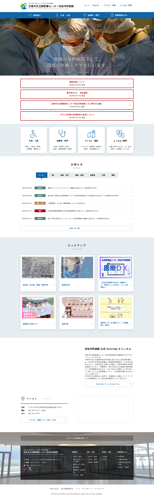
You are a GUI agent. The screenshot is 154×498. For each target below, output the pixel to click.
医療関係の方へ (122, 452)
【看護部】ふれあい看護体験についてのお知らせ (67, 203)
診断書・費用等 (93, 462)
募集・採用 (79, 175)
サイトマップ (99, 489)
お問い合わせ (54, 489)
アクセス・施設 (110, 5)
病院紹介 (75, 452)
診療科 (105, 456)
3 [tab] (80, 72)
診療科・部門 (106, 452)
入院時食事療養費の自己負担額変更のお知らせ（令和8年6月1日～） (74, 211)
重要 (113, 175)
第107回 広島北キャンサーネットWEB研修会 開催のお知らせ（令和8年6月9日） (79, 218)
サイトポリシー (87, 489)
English (96, 5)
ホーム (86, 5)
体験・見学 (64, 175)
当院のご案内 (77, 456)
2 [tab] (74, 72)
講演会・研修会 (123, 467)
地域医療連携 (122, 459)
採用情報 (121, 456)
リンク (78, 489)
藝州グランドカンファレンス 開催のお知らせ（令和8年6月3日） (73, 188)
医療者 (92, 175)
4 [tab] (86, 72)
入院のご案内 (92, 459)
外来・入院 (91, 452)
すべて (43, 176)
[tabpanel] (77, 47)
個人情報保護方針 (67, 489)
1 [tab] (67, 72)
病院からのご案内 (79, 464)
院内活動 (76, 467)
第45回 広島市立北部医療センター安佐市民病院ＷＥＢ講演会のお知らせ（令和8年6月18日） (84, 196)
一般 (52, 175)
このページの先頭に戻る (75, 438)
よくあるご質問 (126, 5)
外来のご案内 (92, 456)
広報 (103, 175)
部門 (104, 459)
